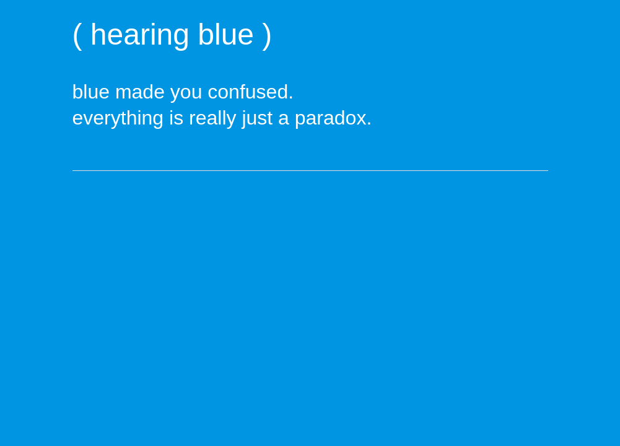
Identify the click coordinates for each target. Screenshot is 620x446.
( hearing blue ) (172, 34)
